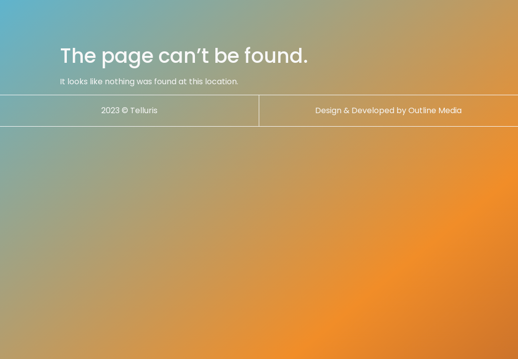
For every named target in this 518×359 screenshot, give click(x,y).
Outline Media (435, 110)
